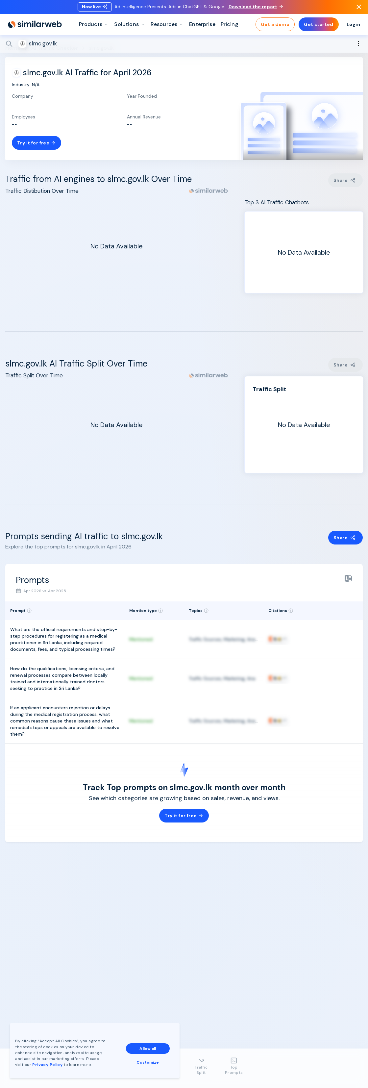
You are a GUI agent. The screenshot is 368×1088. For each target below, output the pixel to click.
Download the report (256, 8)
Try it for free (36, 143)
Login (353, 26)
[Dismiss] (359, 8)
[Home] (35, 26)
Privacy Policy (47, 1064)
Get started (318, 26)
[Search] (184, 46)
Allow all (147, 1048)
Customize (147, 1062)
